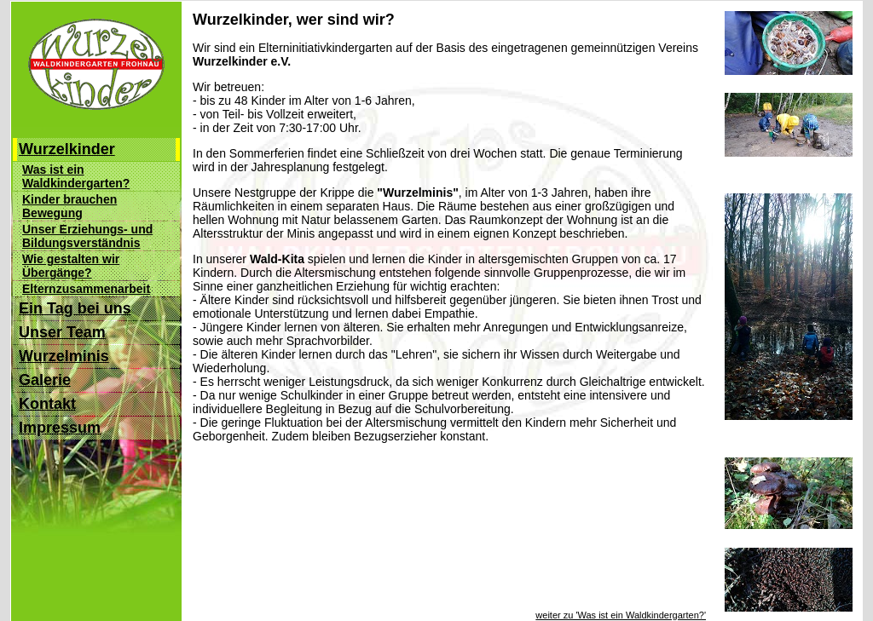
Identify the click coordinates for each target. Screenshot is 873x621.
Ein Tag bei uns (75, 308)
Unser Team (62, 332)
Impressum (60, 427)
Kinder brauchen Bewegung (69, 206)
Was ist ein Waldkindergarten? (76, 176)
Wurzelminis (64, 356)
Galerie (45, 379)
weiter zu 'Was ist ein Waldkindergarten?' (620, 607)
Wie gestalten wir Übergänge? (70, 265)
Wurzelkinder (67, 149)
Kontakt (47, 403)
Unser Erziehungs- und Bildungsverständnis (87, 236)
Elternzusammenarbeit (86, 289)
